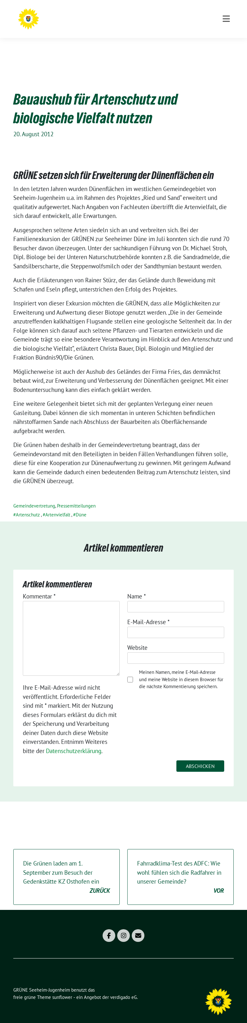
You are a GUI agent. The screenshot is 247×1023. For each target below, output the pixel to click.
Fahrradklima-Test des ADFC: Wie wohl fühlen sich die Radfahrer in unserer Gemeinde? (180, 867)
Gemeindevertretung (34, 496)
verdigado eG (123, 987)
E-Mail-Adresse (148, 612)
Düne (81, 505)
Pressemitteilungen (76, 496)
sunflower (62, 987)
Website (137, 638)
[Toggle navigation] (226, 44)
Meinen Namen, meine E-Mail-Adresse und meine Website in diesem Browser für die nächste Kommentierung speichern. (181, 669)
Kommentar (39, 586)
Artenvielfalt (57, 505)
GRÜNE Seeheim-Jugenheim (110, 17)
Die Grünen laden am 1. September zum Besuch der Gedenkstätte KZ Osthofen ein (66, 867)
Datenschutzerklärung (73, 741)
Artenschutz (28, 505)
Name (136, 586)
